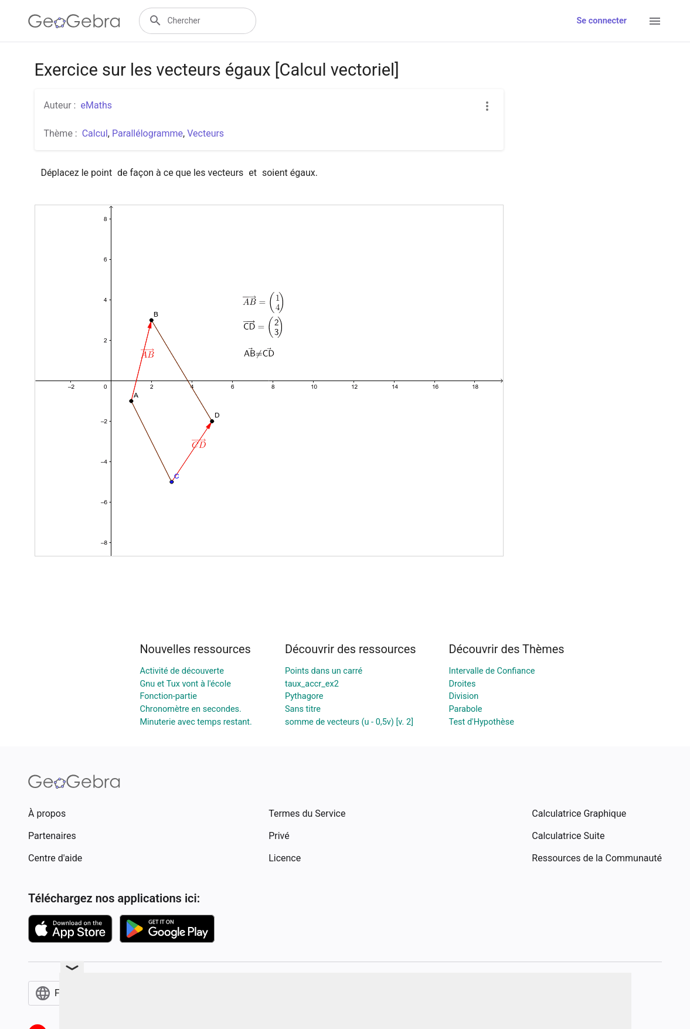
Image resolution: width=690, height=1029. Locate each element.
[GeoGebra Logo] (74, 21)
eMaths (95, 105)
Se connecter (602, 21)
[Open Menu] (655, 21)
